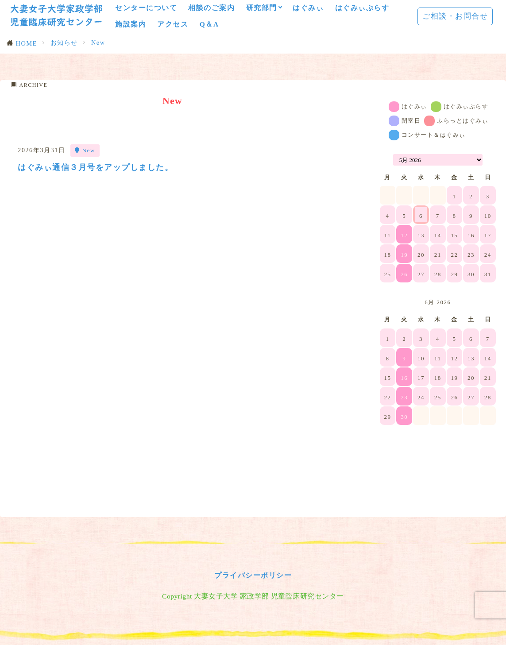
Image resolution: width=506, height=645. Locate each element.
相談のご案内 (211, 8)
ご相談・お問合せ (455, 16)
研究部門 (261, 8)
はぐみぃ (308, 8)
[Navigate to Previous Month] (385, 160)
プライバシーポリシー (253, 625)
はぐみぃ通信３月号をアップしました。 (99, 167)
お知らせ (64, 42)
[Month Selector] (438, 160)
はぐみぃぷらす (362, 8)
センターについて (146, 8)
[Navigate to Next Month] (490, 302)
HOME (26, 43)
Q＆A (209, 24)
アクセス (172, 24)
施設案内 (130, 24)
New (98, 42)
